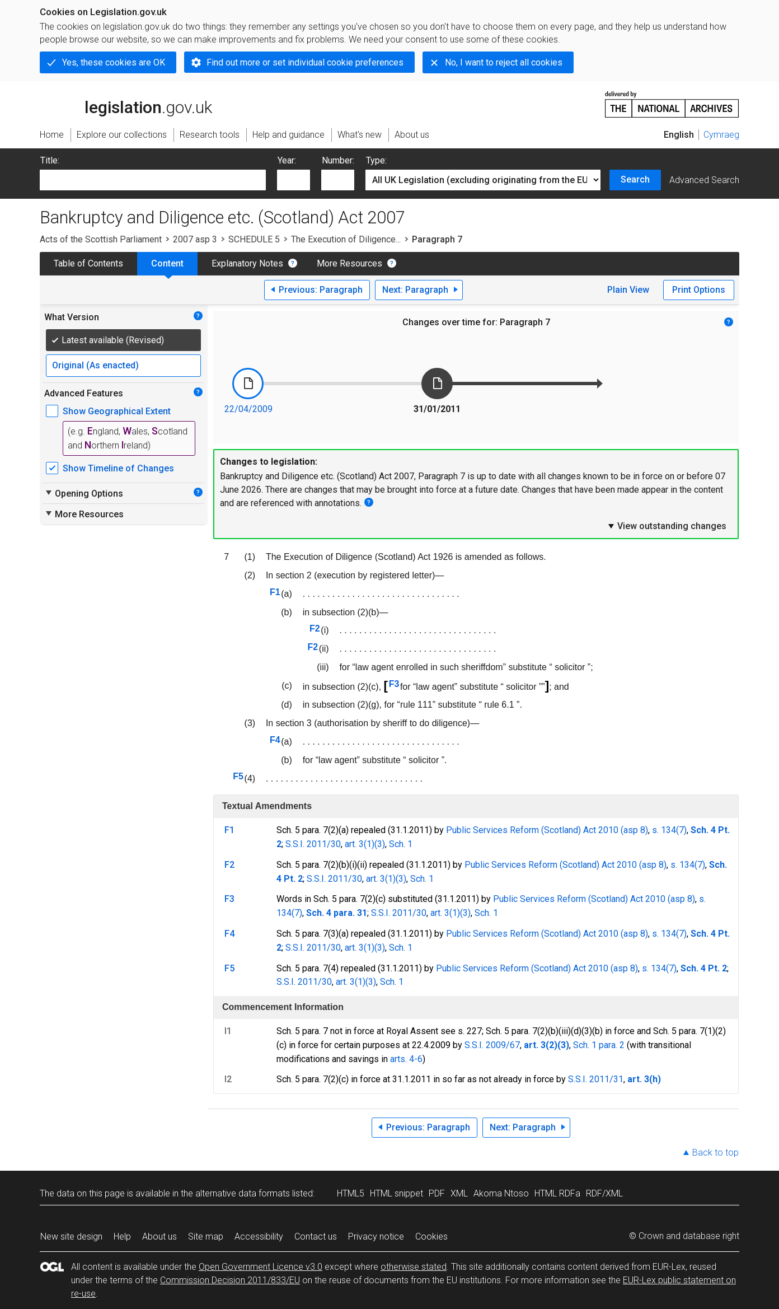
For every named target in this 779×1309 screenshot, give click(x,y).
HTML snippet (396, 1193)
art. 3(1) (359, 844)
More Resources (349, 263)
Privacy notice (376, 1236)
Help (122, 1236)
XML (459, 1193)
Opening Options (83, 493)
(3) (379, 844)
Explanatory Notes (247, 263)
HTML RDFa (557, 1193)
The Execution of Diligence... (346, 239)
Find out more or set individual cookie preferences (305, 62)
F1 (275, 592)
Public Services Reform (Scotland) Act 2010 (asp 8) (547, 830)
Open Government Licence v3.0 (260, 1266)
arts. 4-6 (406, 1059)
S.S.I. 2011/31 (595, 1079)
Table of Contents (88, 263)
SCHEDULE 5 (254, 239)
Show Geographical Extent (117, 411)
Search (635, 179)
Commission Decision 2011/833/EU (230, 1280)
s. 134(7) (669, 830)
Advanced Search (704, 180)
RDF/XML (604, 1193)
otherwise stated (414, 1266)
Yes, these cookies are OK (113, 62)
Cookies (431, 1236)
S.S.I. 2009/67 (492, 1045)
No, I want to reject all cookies (503, 62)
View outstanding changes (666, 525)
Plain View (628, 289)
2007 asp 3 (195, 239)
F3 (394, 684)
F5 (238, 776)
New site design (71, 1236)
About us (159, 1236)
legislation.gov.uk (126, 103)
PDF (437, 1193)
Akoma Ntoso (501, 1193)
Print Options (698, 289)
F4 (275, 740)
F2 (314, 628)
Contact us (315, 1236)
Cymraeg (721, 134)
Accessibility (258, 1236)
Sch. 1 (400, 844)
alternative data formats (242, 1193)
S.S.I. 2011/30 (313, 844)
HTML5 (350, 1193)
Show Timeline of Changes (118, 468)
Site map (205, 1236)
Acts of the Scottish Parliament (101, 239)
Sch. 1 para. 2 (599, 1045)
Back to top (715, 1152)
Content (167, 263)
